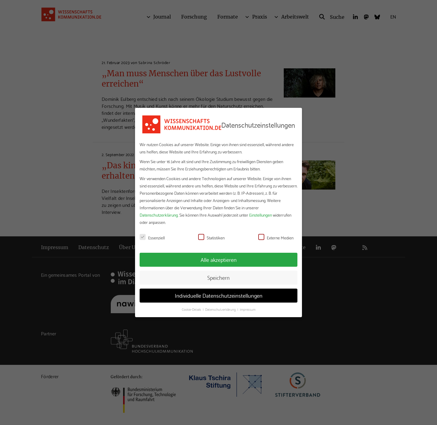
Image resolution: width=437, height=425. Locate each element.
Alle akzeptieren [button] (219, 259)
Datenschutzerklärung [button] (221, 309)
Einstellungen (260, 214)
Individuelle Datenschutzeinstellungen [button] (219, 295)
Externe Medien (275, 237)
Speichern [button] (218, 277)
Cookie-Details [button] (192, 309)
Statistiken (211, 237)
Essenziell (152, 237)
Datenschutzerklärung (159, 214)
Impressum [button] (248, 309)
